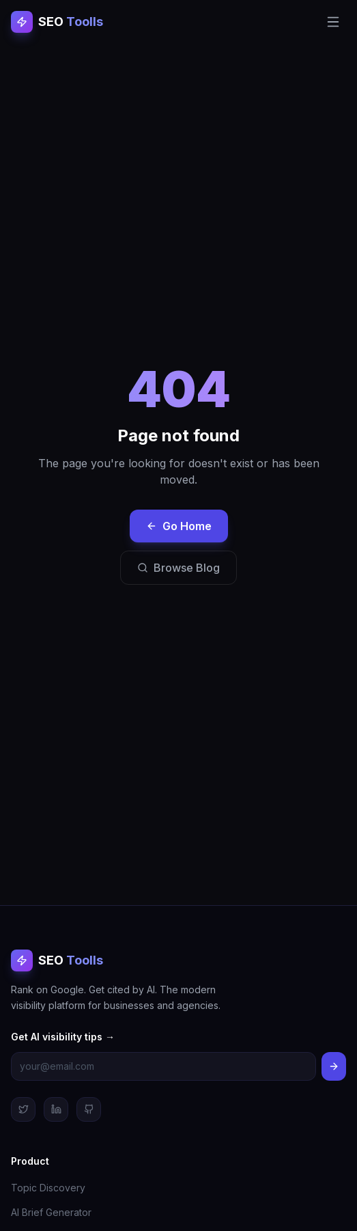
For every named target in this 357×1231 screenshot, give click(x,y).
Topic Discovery (48, 1187)
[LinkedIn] (56, 1109)
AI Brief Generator (51, 1212)
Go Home (179, 526)
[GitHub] (88, 1109)
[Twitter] (23, 1109)
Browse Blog (178, 568)
